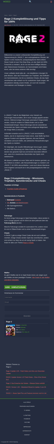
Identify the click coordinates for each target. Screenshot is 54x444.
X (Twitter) (27, 415)
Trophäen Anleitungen (27, 406)
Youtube (27, 422)
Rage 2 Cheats (28, 243)
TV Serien (27, 410)
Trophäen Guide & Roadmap (17, 189)
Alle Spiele (27, 402)
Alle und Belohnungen (17, 203)
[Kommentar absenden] (27, 316)
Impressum (27, 426)
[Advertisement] (27, 9)
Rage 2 (9, 322)
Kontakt (27, 435)
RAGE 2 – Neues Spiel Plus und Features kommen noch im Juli (26, 393)
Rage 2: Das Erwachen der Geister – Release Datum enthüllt (25, 383)
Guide (7, 287)
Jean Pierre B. (7, 25)
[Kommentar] (27, 308)
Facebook (27, 418)
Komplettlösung (18, 287)
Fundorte (14, 200)
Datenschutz (27, 431)
